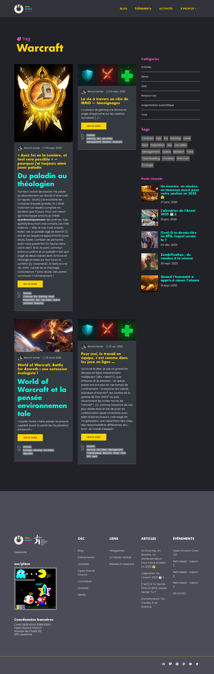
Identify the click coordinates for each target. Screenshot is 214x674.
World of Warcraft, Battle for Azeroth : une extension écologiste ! (42, 369)
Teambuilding (94, 452)
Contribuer (85, 581)
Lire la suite (30, 283)
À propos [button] (187, 9)
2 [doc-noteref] (107, 391)
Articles (27, 293)
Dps (158, 138)
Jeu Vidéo (46, 299)
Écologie (27, 449)
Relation (107, 141)
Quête (56, 299)
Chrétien (28, 296)
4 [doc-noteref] (91, 403)
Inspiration (28, 299)
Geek (51, 296)
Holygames (117, 550)
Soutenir (83, 588)
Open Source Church (86, 572)
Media (82, 595)
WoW (116, 452)
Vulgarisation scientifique (157, 105)
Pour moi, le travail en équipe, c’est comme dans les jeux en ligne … (104, 358)
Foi (35, 296)
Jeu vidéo (180, 145)
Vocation (28, 303)
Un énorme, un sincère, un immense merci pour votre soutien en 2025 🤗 (153, 558)
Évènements (143, 9)
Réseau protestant (122, 564)
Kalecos (23, 227)
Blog (123, 9)
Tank (123, 452)
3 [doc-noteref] (108, 395)
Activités (166, 9)
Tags (145, 130)
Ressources (148, 96)
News (144, 77)
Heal (94, 455)
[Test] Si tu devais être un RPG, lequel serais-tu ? (154, 588)
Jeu (38, 299)
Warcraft (38, 303)
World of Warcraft (56, 195)
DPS (89, 455)
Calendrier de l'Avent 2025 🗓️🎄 (153, 575)
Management (94, 141)
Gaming (43, 296)
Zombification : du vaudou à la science (153, 603)
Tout (144, 115)
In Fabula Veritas (120, 557)
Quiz (144, 86)
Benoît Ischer (29, 148)
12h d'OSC (179, 593)
